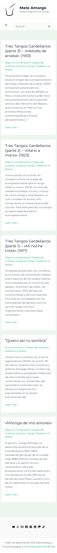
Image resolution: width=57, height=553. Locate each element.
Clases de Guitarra (37, 347)
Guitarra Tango (25, 66)
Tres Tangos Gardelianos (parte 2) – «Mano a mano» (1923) (28, 150)
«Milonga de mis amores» (28, 423)
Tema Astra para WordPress (39, 546)
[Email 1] (22, 527)
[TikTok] (43, 527)
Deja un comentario (17, 62)
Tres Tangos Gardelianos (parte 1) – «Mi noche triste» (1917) (28, 246)
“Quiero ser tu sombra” (26, 340)
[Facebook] (26, 527)
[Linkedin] (35, 527)
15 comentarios (14, 347)
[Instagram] (30, 527)
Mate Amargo (33, 8)
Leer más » (11, 127)
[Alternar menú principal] (6, 25)
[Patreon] (39, 527)
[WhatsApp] (18, 527)
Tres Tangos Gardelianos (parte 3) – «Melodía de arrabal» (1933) (28, 51)
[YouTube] (13, 527)
